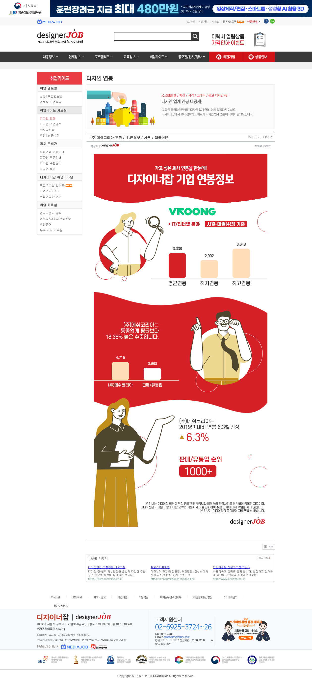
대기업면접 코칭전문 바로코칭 (106, 567)
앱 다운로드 (233, 21)
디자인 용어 (48, 169)
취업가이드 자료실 (53, 110)
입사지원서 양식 (51, 213)
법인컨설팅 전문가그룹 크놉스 (231, 567)
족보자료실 (47, 129)
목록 (268, 547)
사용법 (216, 21)
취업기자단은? (49, 191)
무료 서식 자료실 (51, 230)
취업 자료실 (48, 205)
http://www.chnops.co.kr (229, 579)
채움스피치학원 (160, 567)
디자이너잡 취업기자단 (56, 177)
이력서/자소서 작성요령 (56, 218)
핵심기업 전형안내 (52, 151)
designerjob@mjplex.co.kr (176, 636)
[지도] (61, 628)
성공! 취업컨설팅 (51, 96)
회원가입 (203, 21)
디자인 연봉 (48, 118)
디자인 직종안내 (51, 157)
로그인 (191, 21)
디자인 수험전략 (51, 163)
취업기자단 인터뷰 (52, 185)
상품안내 (254, 21)
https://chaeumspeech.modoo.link (172, 579)
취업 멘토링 (48, 88)
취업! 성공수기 (50, 135)
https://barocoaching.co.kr (105, 579)
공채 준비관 (48, 143)
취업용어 (46, 224)
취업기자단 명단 (51, 196)
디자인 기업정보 (51, 124)
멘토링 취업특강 (51, 102)
